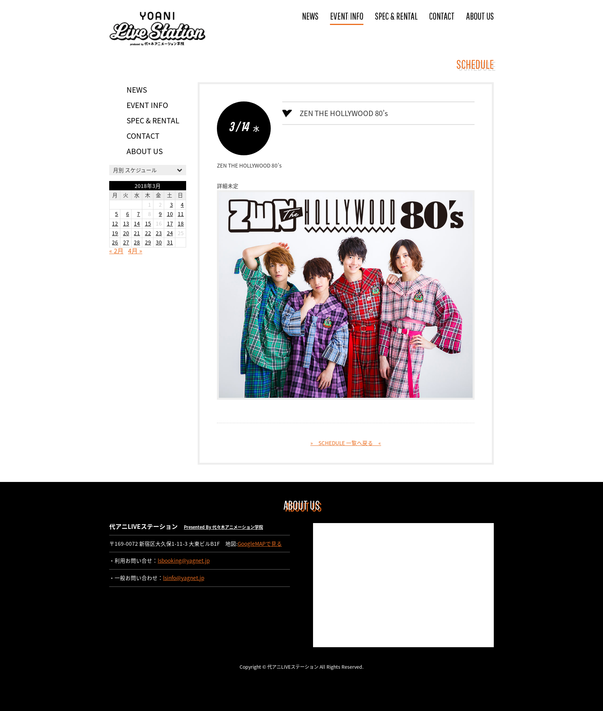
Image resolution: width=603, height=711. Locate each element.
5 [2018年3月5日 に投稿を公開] (116, 214)
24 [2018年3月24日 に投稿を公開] (170, 233)
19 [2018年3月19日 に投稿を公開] (115, 233)
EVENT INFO (346, 16)
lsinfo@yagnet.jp (183, 577)
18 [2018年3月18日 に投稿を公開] (181, 223)
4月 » (135, 250)
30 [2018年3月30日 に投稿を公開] (159, 242)
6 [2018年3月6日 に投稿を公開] (127, 214)
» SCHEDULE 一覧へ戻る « (345, 443)
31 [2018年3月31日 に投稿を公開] (170, 242)
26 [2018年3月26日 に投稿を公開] (115, 242)
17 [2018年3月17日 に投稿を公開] (170, 223)
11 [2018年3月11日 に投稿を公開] (181, 214)
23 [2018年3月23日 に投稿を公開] (159, 233)
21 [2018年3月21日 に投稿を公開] (137, 233)
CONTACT (442, 16)
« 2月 (116, 250)
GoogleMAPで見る (260, 543)
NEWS (310, 16)
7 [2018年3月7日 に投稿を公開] (138, 214)
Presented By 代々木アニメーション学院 (223, 527)
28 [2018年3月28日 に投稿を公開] (137, 242)
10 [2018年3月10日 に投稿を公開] (170, 214)
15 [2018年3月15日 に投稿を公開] (148, 223)
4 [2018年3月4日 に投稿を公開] (182, 204)
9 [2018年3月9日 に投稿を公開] (160, 214)
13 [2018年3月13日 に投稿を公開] (126, 223)
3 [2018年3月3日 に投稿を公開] (171, 204)
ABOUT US (480, 16)
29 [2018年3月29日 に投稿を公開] (148, 242)
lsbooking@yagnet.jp (184, 560)
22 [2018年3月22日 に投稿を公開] (148, 233)
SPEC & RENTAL (396, 16)
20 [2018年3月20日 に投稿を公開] (126, 233)
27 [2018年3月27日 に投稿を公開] (126, 242)
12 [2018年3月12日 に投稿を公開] (115, 223)
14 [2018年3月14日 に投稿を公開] (137, 223)
